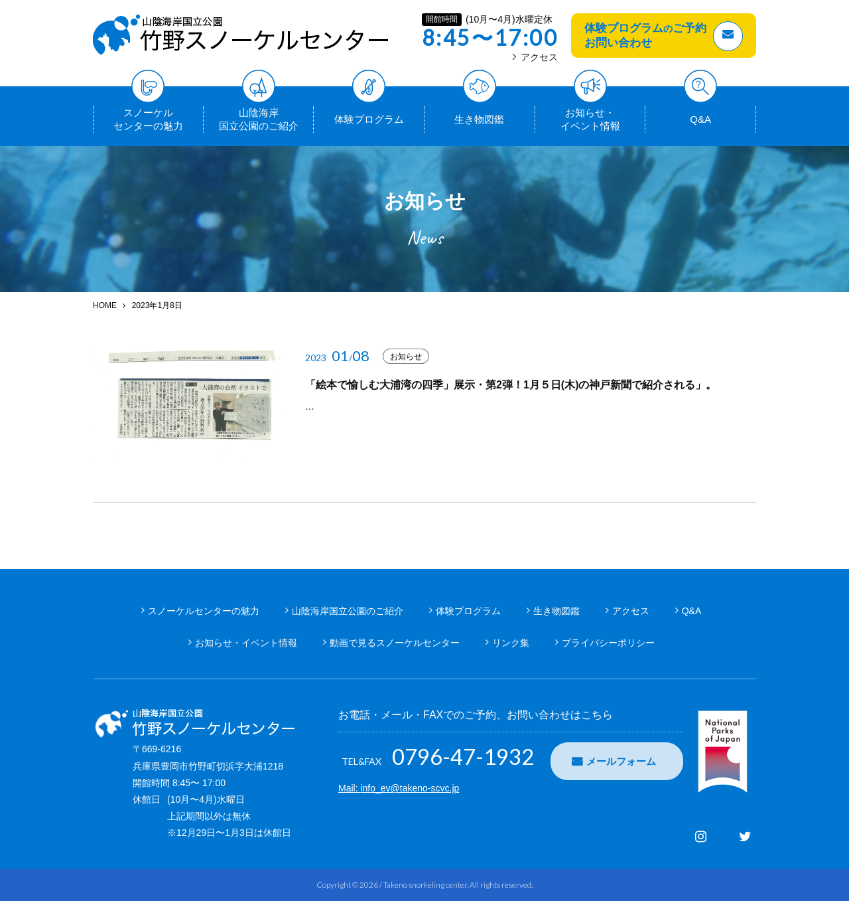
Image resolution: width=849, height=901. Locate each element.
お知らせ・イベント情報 (590, 118)
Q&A (700, 115)
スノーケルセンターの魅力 (148, 118)
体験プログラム (369, 115)
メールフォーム (621, 761)
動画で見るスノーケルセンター (395, 642)
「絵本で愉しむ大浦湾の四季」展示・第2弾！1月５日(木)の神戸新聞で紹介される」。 (510, 384)
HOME (105, 305)
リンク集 (510, 642)
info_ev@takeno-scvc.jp (409, 788)
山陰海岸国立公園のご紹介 (258, 118)
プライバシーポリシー (608, 642)
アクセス (535, 57)
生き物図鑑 (479, 115)
